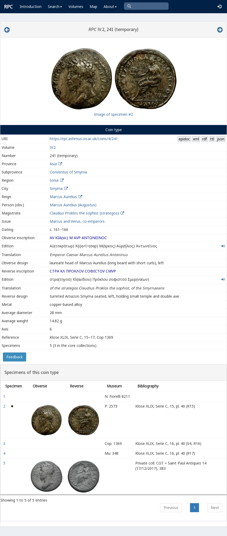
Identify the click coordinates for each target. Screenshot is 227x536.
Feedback (14, 356)
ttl (212, 138)
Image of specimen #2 (113, 114)
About (110, 6)
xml (196, 138)
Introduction (30, 6)
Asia (53, 163)
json (220, 138)
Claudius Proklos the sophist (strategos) (85, 213)
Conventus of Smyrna (68, 172)
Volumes (75, 6)
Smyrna (56, 188)
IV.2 (53, 147)
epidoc (184, 138)
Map (93, 6)
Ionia (54, 180)
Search (55, 6)
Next (215, 507)
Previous (171, 507)
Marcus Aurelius (63, 196)
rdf (204, 138)
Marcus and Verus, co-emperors (77, 221)
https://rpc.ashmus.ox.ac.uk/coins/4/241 (84, 138)
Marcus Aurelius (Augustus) (73, 204)
